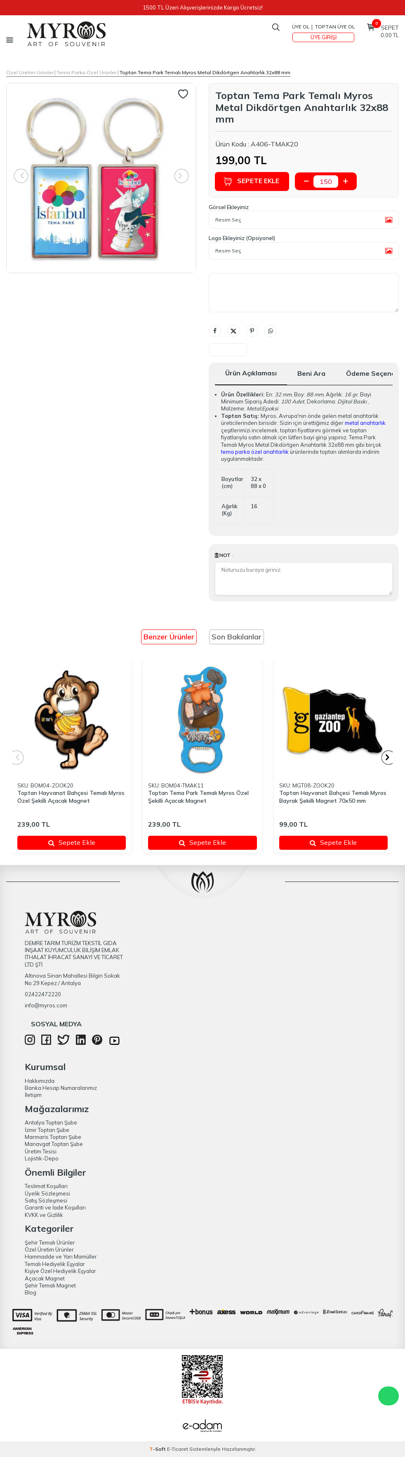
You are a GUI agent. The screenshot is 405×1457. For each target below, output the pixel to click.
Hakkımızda (39, 1080)
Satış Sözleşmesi (46, 1200)
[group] (101, 178)
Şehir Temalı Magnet (50, 1285)
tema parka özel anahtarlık (255, 451)
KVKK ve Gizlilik (44, 1215)
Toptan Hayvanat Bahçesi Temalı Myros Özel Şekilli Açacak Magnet (71, 796)
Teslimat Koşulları (46, 1186)
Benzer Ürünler (169, 636)
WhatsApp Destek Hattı (388, 1395)
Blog (30, 1292)
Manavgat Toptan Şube (54, 1144)
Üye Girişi (324, 37)
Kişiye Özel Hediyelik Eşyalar (60, 1271)
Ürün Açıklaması (251, 373)
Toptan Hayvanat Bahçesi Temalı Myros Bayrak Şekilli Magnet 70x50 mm (332, 796)
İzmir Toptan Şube (47, 1130)
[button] (388, 757)
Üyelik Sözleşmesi (47, 1193)
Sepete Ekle (252, 181)
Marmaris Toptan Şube (53, 1137)
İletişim (33, 1095)
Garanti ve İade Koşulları (55, 1207)
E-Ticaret (177, 1449)
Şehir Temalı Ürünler (50, 1242)
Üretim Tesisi (41, 1151)
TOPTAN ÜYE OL (335, 27)
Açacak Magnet (45, 1278)
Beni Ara (311, 373)
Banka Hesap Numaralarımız (61, 1087)
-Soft (158, 1449)
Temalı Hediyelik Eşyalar (55, 1264)
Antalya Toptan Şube (51, 1122)
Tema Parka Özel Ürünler (87, 72)
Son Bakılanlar (236, 636)
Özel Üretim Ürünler (30, 72)
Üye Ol (300, 27)
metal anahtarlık (365, 423)
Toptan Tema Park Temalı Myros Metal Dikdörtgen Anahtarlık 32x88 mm (205, 72)
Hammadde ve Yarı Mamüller (61, 1256)
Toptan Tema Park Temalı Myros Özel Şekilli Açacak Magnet (198, 796)
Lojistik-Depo (42, 1158)
